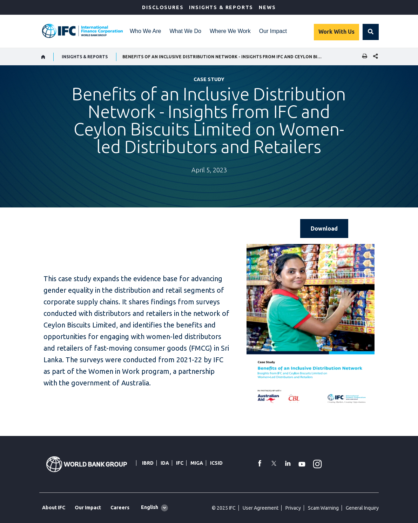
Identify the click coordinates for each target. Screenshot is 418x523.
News (267, 7)
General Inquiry (362, 508)
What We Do (185, 31)
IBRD (148, 463)
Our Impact (273, 31)
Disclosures (162, 7)
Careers (119, 507)
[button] (371, 32)
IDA (165, 463)
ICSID (216, 463)
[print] (363, 56)
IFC (179, 463)
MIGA (196, 463)
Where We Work (230, 31)
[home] (43, 57)
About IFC (53, 507)
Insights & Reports (221, 7)
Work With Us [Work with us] (336, 31)
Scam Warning (323, 508)
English (149, 507)
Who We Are (145, 31)
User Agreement (260, 508)
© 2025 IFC (224, 508)
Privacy (293, 508)
